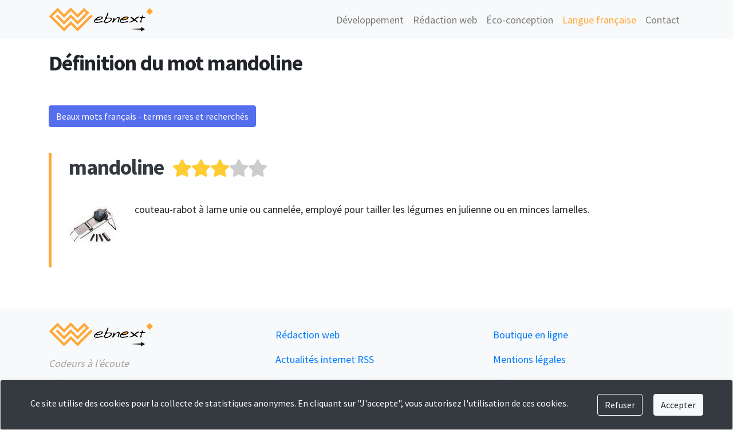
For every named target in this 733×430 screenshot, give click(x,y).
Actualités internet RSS (324, 359)
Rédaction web (445, 19)
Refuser (620, 405)
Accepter (678, 405)
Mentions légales (529, 359)
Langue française (599, 19)
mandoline (116, 166)
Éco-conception (519, 19)
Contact (662, 19)
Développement (370, 19)
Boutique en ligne (530, 334)
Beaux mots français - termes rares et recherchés (152, 116)
